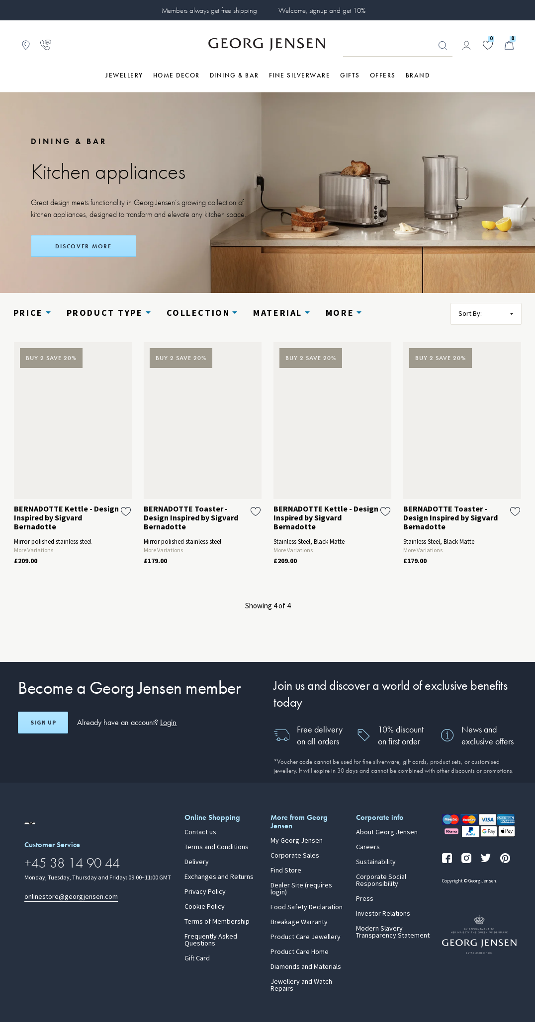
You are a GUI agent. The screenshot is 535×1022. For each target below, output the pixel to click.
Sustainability (376, 862)
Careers (368, 847)
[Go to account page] (466, 45)
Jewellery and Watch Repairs (301, 985)
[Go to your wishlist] (487, 45)
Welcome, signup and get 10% (321, 10)
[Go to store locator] (26, 45)
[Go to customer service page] (46, 45)
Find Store (285, 870)
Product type (105, 313)
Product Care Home (299, 952)
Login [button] (168, 722)
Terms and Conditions (216, 847)
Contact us (200, 832)
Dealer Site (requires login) (301, 889)
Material (277, 313)
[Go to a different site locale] (29, 823)
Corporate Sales (294, 855)
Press (364, 898)
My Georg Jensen (296, 840)
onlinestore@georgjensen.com (71, 896)
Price (28, 313)
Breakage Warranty (299, 922)
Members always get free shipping (209, 10)
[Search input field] (397, 46)
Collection (198, 313)
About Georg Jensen (387, 832)
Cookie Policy (204, 906)
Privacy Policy (205, 891)
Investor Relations (383, 913)
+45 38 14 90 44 (72, 863)
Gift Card (197, 958)
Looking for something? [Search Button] (443, 45)
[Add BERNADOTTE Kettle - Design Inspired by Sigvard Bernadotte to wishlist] (125, 511)
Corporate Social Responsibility (381, 880)
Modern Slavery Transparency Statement (393, 932)
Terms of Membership (217, 921)
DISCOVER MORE (83, 246)
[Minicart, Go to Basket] (509, 45)
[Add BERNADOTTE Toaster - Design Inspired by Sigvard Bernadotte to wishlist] (255, 511)
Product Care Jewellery (305, 937)
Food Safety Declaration (306, 907)
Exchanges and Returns (219, 877)
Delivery (196, 862)
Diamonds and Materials (305, 966)
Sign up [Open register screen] (43, 723)
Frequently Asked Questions (210, 940)
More (340, 313)
